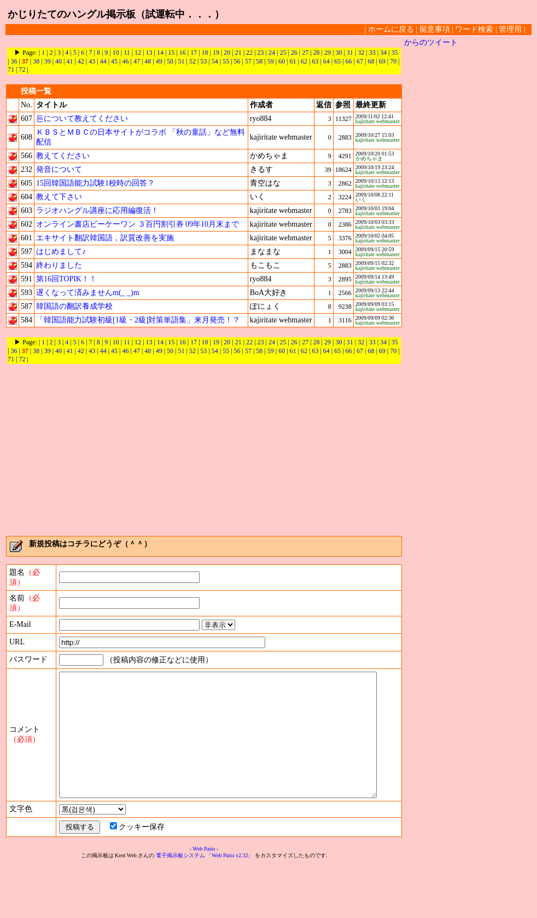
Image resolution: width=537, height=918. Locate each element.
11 (127, 52)
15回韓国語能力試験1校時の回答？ (95, 183)
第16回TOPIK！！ (66, 279)
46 (125, 61)
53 (203, 61)
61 (293, 61)
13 (149, 52)
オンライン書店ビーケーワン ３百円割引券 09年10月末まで (137, 224)
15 (171, 52)
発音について (59, 169)
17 (193, 52)
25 (282, 52)
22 (249, 52)
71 (11, 69)
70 (393, 61)
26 (294, 52)
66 (349, 61)
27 (305, 52)
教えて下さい (59, 197)
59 (270, 61)
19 (216, 52)
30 (338, 52)
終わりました (59, 265)
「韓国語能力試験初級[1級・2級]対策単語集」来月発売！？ (138, 320)
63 (315, 61)
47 (136, 61)
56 (237, 61)
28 (316, 52)
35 (394, 52)
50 (170, 61)
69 (382, 61)
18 (205, 52)
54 (215, 61)
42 (81, 61)
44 (103, 61)
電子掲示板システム (180, 908)
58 (259, 61)
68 (370, 61)
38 (36, 61)
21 (238, 52)
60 (281, 61)
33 (372, 52)
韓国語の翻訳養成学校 (74, 306)
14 (160, 52)
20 (227, 52)
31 (350, 52)
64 (326, 61)
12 (138, 52)
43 (92, 61)
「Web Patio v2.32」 (229, 908)
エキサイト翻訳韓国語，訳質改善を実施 (105, 238)
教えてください (63, 156)
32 (361, 52)
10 (116, 52)
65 (337, 61)
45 (114, 61)
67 (360, 61)
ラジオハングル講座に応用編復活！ (97, 210)
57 (248, 61)
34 (383, 52)
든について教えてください (82, 118)
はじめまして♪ (61, 251)
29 (327, 52)
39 (47, 61)
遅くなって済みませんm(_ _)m (87, 292)
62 (304, 61)
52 (192, 61)
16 (182, 52)
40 (58, 61)
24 (271, 52)
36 (13, 61)
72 (22, 69)
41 (69, 61)
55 (226, 61)
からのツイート (431, 42)
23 (261, 52)
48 (147, 61)
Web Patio (203, 901)
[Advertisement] (204, 450)
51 (181, 61)
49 (159, 61)
